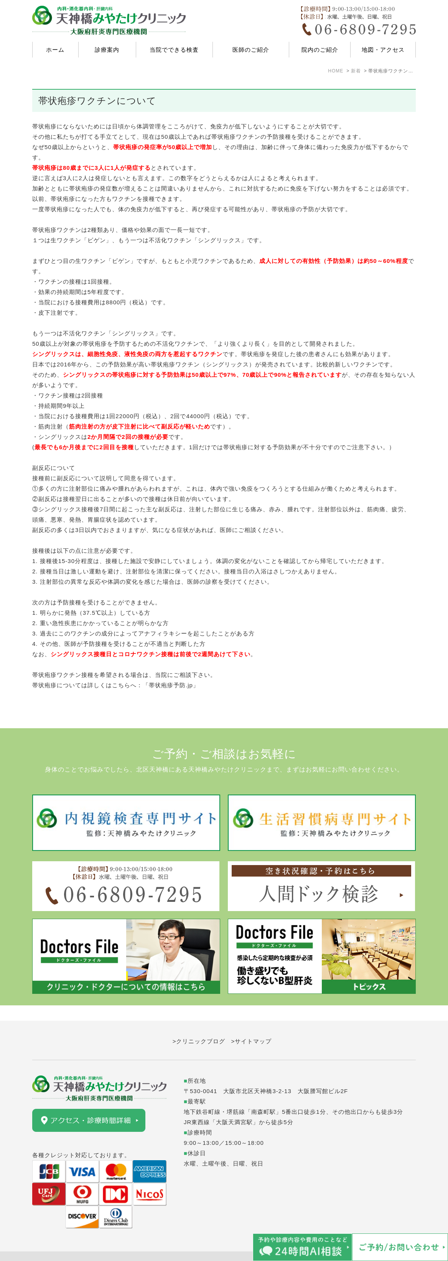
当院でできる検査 (174, 49)
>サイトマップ (251, 1026)
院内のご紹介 (319, 49)
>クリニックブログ (199, 1026)
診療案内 (107, 49)
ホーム (55, 49)
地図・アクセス (383, 49)
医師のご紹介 (250, 49)
